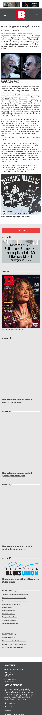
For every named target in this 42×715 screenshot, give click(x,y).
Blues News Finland (8, 610)
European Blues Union (9, 617)
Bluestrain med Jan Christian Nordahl (14, 641)
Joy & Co (21, 714)
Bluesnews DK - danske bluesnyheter (14, 598)
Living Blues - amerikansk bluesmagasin (15, 601)
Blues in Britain (7, 607)
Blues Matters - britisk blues (11, 604)
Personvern (7, 711)
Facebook (21, 230)
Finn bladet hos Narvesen (12, 329)
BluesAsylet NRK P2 (8, 638)
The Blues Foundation (9, 620)
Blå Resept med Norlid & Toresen (12, 647)
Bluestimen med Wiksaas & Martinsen (14, 644)
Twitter (8, 706)
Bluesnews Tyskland (8, 614)
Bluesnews (21, 14)
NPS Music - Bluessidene (10, 623)
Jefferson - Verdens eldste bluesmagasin (15, 594)
